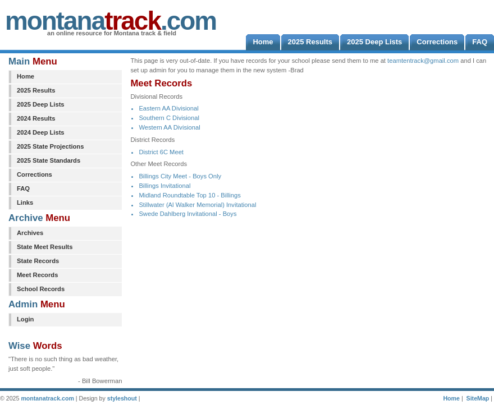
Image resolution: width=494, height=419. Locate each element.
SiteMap (478, 398)
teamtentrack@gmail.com (423, 60)
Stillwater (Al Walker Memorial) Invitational (197, 204)
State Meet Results (44, 246)
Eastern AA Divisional (168, 108)
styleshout (122, 398)
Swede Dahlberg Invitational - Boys (187, 213)
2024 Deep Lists (41, 132)
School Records (41, 289)
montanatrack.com (47, 398)
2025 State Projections (50, 146)
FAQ (23, 188)
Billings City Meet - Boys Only (180, 176)
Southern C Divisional (169, 117)
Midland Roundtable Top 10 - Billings (189, 195)
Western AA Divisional (169, 127)
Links (25, 202)
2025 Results (36, 90)
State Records (38, 260)
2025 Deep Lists (41, 104)
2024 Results (36, 118)
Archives (30, 232)
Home (25, 76)
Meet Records (37, 274)
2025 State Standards (48, 160)
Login (25, 319)
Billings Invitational (164, 185)
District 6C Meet (161, 152)
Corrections (34, 174)
